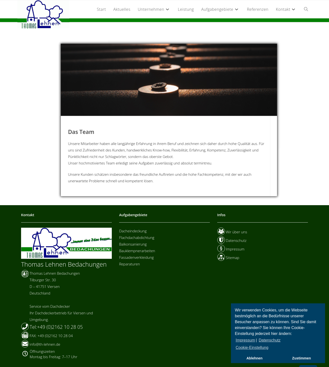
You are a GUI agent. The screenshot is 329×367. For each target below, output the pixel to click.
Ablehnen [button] (254, 358)
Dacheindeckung (133, 230)
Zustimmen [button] (301, 358)
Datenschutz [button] (269, 340)
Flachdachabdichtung (136, 237)
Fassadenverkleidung (136, 257)
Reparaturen (129, 263)
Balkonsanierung (133, 244)
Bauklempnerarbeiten (137, 250)
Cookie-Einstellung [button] (252, 347)
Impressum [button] (245, 340)
